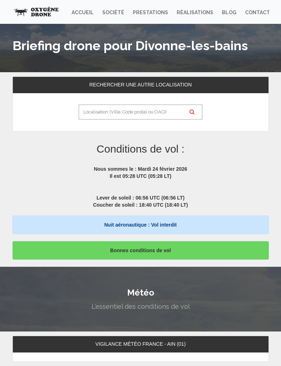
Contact (257, 12)
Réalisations (195, 12)
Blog (229, 12)
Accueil (83, 12)
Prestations (150, 12)
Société (113, 12)
